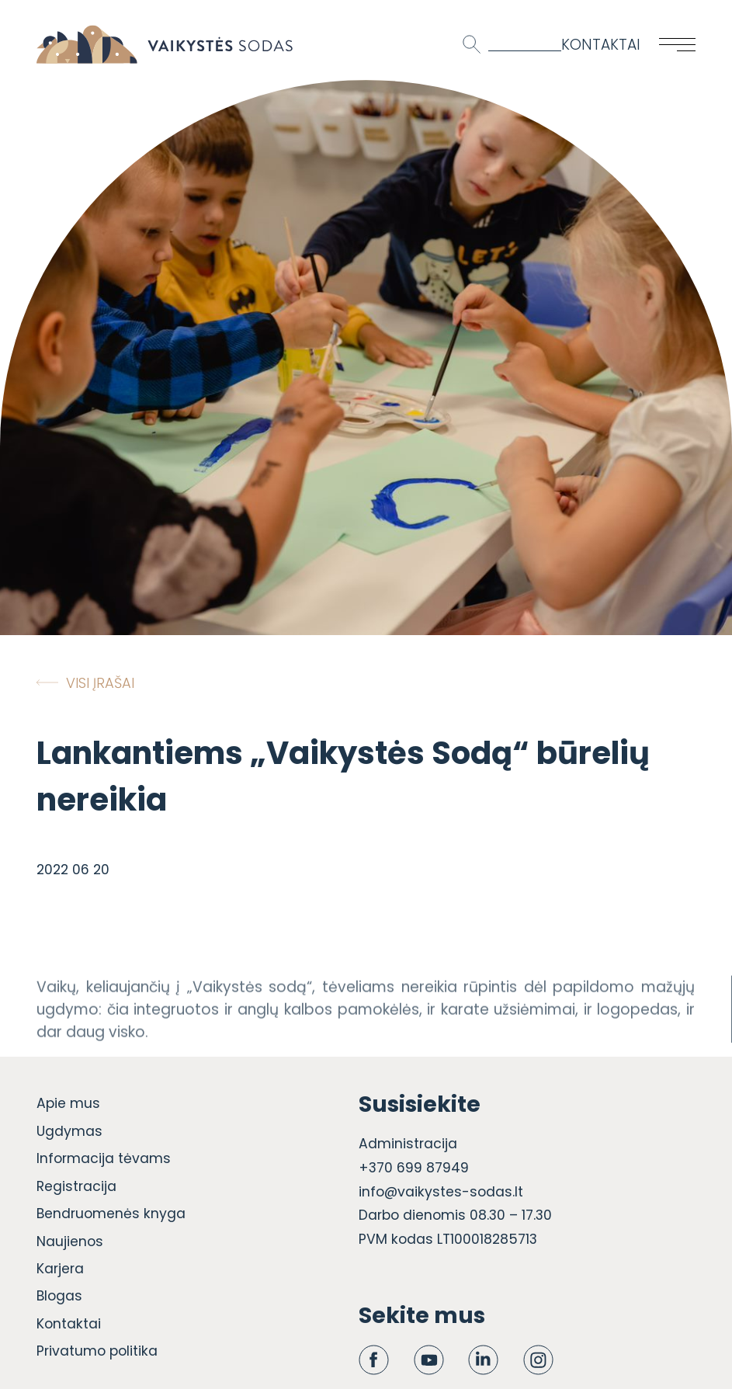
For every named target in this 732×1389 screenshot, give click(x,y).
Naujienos (69, 1241)
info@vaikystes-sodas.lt (441, 1191)
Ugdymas (69, 1131)
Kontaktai (600, 44)
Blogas (59, 1296)
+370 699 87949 (414, 1167)
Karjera (60, 1268)
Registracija (76, 1186)
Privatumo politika (97, 1351)
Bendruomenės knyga (111, 1213)
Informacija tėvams (103, 1158)
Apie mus (68, 1103)
